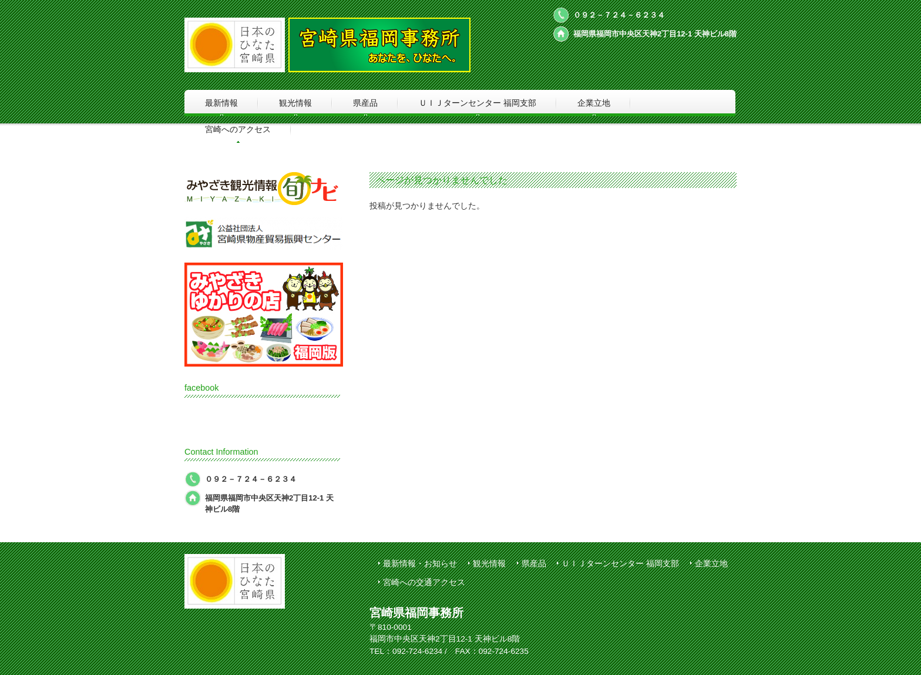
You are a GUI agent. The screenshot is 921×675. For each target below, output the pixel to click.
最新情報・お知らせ (420, 563)
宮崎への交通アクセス (424, 582)
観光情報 (489, 563)
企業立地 (711, 563)
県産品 (534, 563)
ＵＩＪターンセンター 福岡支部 (620, 563)
